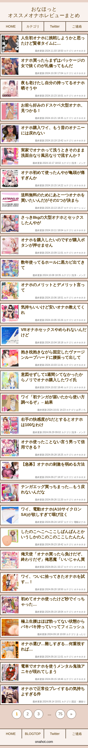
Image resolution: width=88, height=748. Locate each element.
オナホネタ (80, 51)
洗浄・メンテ (79, 163)
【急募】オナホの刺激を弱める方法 (53, 464)
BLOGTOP (33, 734)
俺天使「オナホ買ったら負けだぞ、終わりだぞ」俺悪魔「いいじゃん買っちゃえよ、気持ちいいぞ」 (53, 559)
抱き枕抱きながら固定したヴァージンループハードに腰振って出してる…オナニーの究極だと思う (53, 357)
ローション (80, 208)
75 (60, 714)
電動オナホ (80, 522)
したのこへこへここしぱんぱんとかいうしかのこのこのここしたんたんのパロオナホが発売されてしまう (53, 537)
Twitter (55, 26)
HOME (11, 26)
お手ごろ (81, 410)
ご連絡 (77, 26)
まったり (81, 634)
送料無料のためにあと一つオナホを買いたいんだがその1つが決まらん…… (53, 200)
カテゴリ (32, 26)
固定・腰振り (79, 701)
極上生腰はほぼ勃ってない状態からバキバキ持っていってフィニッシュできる (53, 626)
